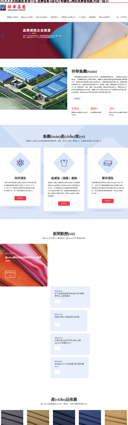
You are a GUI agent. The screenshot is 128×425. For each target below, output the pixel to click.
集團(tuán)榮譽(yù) (7, 386)
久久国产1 (71, 418)
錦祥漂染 (24, 389)
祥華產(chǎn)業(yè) (68, 17)
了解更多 (77, 98)
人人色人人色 (72, 423)
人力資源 (82, 17)
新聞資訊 (54, 17)
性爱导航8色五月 (19, 423)
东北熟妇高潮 (79, 418)
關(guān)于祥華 (27, 17)
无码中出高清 (117, 423)
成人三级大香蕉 (119, 418)
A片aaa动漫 (88, 418)
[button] (62, 57)
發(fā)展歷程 (5, 380)
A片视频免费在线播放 (60, 418)
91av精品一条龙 (39, 423)
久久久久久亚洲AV (107, 418)
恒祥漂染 (24, 380)
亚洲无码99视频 (5, 418)
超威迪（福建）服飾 (27, 393)
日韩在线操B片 (9, 423)
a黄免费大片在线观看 (31, 420)
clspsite (89, 423)
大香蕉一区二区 (118, 420)
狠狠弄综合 (108, 420)
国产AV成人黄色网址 (99, 423)
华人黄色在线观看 (79, 420)
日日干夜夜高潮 (44, 420)
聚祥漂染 (24, 383)
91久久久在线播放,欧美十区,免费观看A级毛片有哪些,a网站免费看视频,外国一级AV (27, 415)
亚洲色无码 (97, 418)
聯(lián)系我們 (104, 17)
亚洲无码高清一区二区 (16, 420)
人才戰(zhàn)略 (80, 377)
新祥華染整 (24, 377)
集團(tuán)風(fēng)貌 (8, 393)
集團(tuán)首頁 (12, 17)
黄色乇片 (110, 423)
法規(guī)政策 (60, 383)
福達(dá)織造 (25, 396)
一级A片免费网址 (35, 418)
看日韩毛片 (30, 423)
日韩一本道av (90, 420)
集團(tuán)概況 (6, 377)
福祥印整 (24, 386)
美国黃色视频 (81, 423)
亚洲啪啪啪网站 (47, 418)
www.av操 (25, 418)
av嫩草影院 (68, 420)
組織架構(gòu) (6, 383)
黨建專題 (92, 17)
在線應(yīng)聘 (80, 383)
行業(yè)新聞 (60, 380)
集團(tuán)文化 (6, 389)
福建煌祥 (24, 399)
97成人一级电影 (16, 418)
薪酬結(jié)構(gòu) (81, 380)
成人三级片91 (99, 420)
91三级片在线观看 (61, 423)
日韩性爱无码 (49, 423)
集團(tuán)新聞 (61, 377)
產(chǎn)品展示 (41, 17)
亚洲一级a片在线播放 (57, 420)
